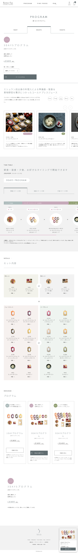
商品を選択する (39, 453)
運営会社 (31, 542)
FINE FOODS (42, 3)
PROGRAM (28, 3)
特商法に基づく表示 (41, 544)
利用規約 (34, 544)
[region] (39, 214)
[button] (65, 108)
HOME (29, 540)
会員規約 (46, 542)
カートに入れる (20, 77)
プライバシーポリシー (39, 542)
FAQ (54, 3)
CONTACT (48, 540)
